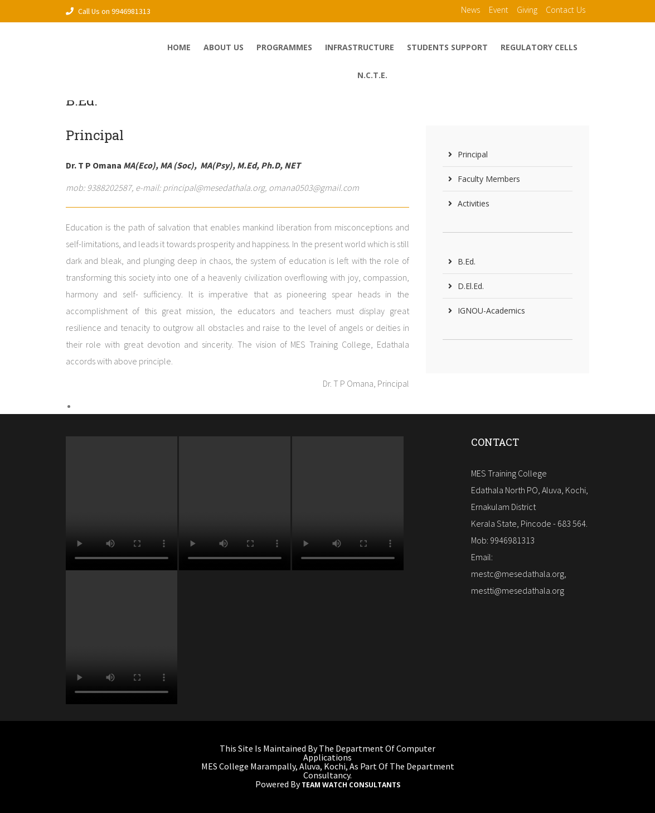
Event (498, 9)
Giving (527, 9)
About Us (223, 47)
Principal (468, 154)
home (179, 47)
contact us (566, 9)
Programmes (284, 47)
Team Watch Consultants (351, 785)
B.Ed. (462, 261)
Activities (468, 203)
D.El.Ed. (466, 286)
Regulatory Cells (539, 47)
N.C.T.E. (372, 75)
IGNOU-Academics (486, 310)
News (471, 9)
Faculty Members (484, 179)
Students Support (447, 47)
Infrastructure (359, 47)
